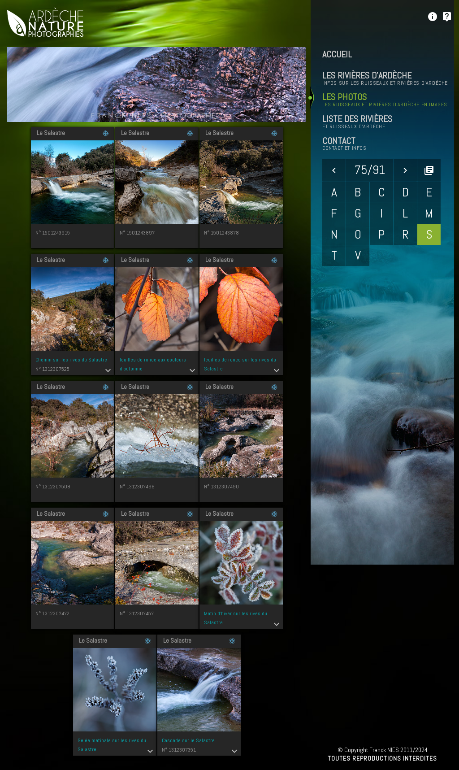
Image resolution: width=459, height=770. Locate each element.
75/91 (370, 170)
